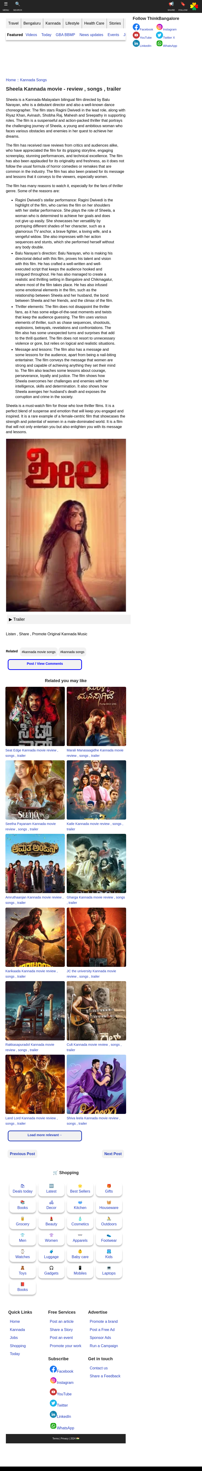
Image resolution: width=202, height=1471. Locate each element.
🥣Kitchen (80, 1204)
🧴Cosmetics (80, 1221)
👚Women (51, 1237)
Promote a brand (104, 1321)
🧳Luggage (51, 1254)
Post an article (62, 1321)
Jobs (14, 1338)
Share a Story (61, 1330)
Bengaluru (32, 23)
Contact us (99, 1368)
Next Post (113, 1154)
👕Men (22, 1237)
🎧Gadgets (51, 1270)
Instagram (62, 1381)
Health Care (94, 23)
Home (11, 80)
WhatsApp (62, 1426)
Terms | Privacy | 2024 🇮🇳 (65, 1438)
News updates (91, 35)
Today (46, 35)
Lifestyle (72, 23)
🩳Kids (109, 1254)
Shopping (18, 1346)
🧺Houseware (108, 1204)
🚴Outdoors (109, 1221)
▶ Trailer (17, 619)
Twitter (59, 1403)
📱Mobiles (80, 1270)
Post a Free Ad (102, 1330)
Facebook (61, 1369)
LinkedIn (60, 1415)
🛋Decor (51, 1204)
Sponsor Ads (100, 1338)
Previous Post (22, 1154)
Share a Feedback (105, 1376)
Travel (13, 23)
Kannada (53, 23)
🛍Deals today (23, 1188)
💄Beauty (51, 1221)
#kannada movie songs (39, 652)
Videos (31, 35)
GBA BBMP (65, 35)
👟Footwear (109, 1237)
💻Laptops (109, 1270)
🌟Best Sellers (80, 1188)
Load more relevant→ (44, 1135)
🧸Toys (23, 1270)
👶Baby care (80, 1254)
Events (113, 35)
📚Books (22, 1204)
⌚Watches (22, 1254)
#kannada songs (72, 652)
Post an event (61, 1338)
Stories (115, 23)
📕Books (22, 1286)
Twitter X (165, 35)
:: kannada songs (31, 80)
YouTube (61, 1392)
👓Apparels (80, 1237)
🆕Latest (51, 1188)
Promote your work (65, 1346)
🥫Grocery (22, 1221)
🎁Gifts (109, 1188)
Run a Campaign (104, 1346)
